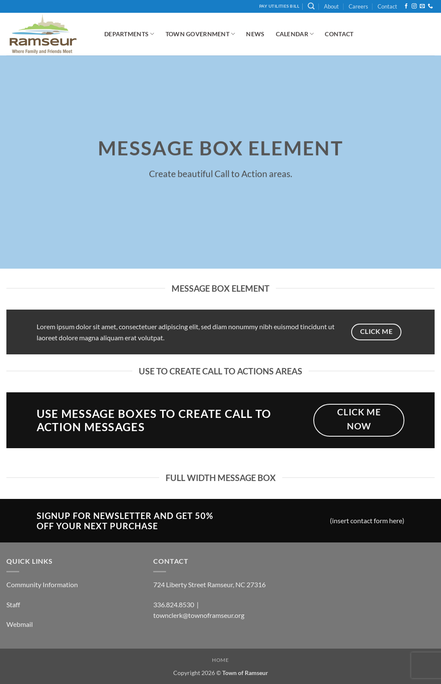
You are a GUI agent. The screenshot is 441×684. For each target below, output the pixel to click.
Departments (129, 34)
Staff (13, 604)
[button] (311, 6)
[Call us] (430, 6)
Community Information (42, 584)
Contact (387, 6)
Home (220, 660)
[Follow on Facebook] (406, 6)
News (255, 34)
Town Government (200, 34)
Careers (358, 6)
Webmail (19, 624)
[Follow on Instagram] (414, 6)
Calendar (295, 34)
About (331, 6)
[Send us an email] (422, 6)
